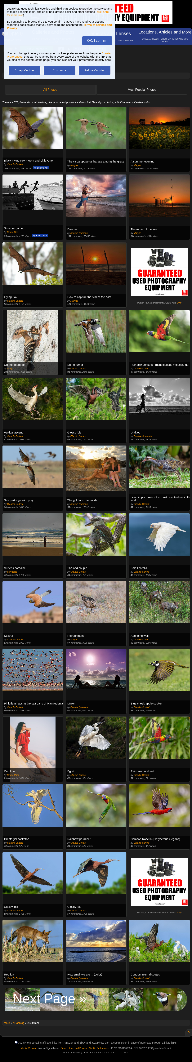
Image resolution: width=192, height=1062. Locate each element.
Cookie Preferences (99, 1048)
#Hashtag (18, 1022)
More (7, 1022)
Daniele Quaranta (79, 233)
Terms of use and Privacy (74, 1048)
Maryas (74, 165)
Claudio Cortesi (15, 164)
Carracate (12, 572)
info (179, 303)
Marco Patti (13, 775)
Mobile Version (28, 1048)
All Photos (50, 89)
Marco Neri (12, 232)
